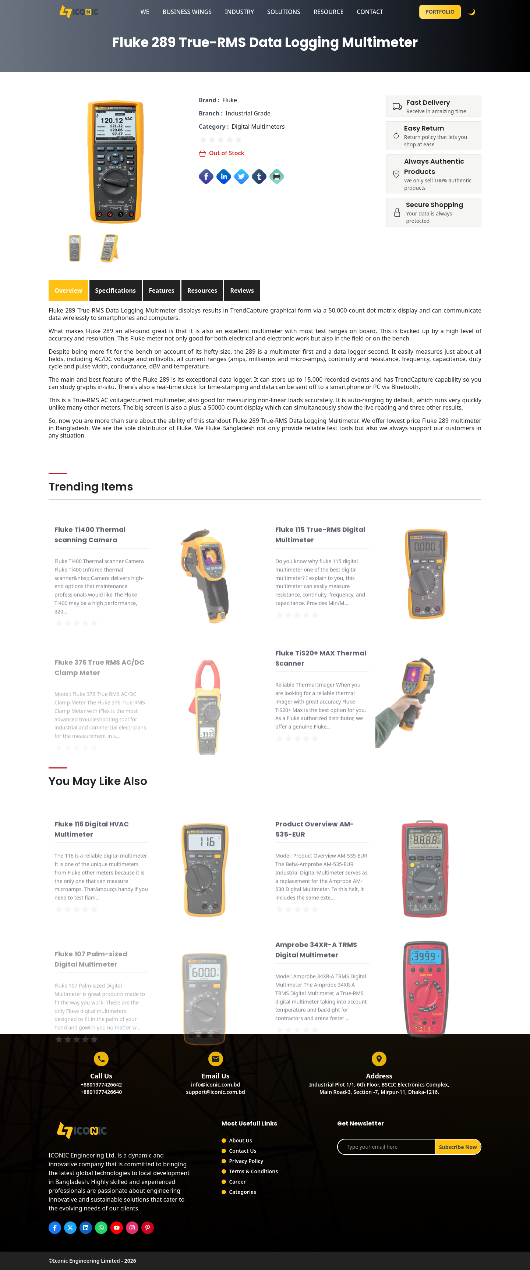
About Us (240, 1140)
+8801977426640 (101, 1091)
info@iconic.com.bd (215, 1084)
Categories (242, 1191)
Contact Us (242, 1150)
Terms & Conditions (253, 1171)
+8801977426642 (101, 1084)
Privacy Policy (246, 1160)
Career (237, 1181)
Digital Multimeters (258, 126)
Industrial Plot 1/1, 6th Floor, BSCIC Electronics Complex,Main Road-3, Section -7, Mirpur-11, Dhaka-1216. (379, 1088)
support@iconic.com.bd (215, 1091)
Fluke (229, 100)
